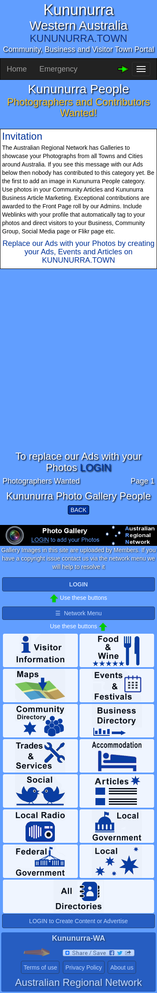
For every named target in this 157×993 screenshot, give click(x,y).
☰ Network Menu (78, 613)
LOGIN (95, 467)
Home (17, 69)
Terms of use (40, 967)
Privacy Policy (83, 967)
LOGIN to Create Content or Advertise (78, 921)
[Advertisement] (78, 372)
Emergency (58, 69)
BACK (78, 510)
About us (121, 967)
